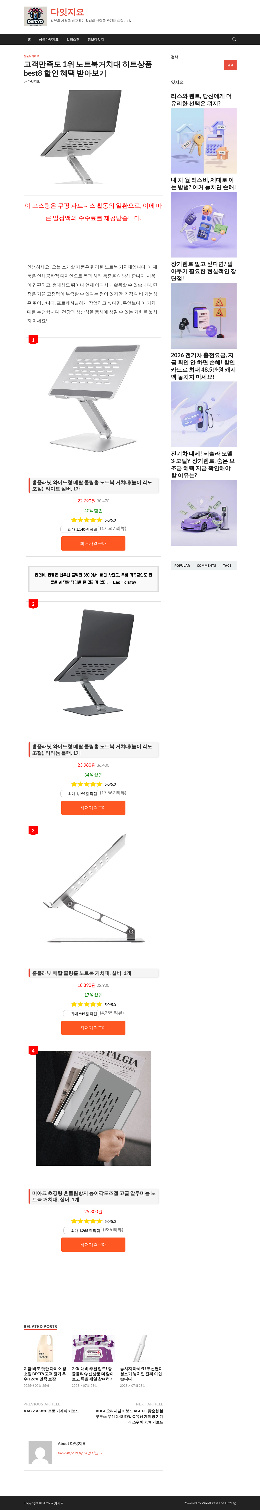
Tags (227, 565)
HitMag (230, 1503)
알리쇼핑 (73, 39)
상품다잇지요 (49, 39)
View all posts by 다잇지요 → (80, 1453)
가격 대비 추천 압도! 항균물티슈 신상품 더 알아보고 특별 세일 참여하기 (93, 1373)
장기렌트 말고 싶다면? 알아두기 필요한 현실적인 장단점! (203, 271)
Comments (206, 565)
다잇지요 (67, 12)
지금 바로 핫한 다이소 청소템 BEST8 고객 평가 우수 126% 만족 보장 (45, 1373)
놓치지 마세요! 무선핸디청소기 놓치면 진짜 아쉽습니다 (141, 1373)
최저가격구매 (93, 543)
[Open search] (234, 39)
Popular (182, 565)
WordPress (210, 1503)
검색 (174, 56)
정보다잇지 (96, 39)
